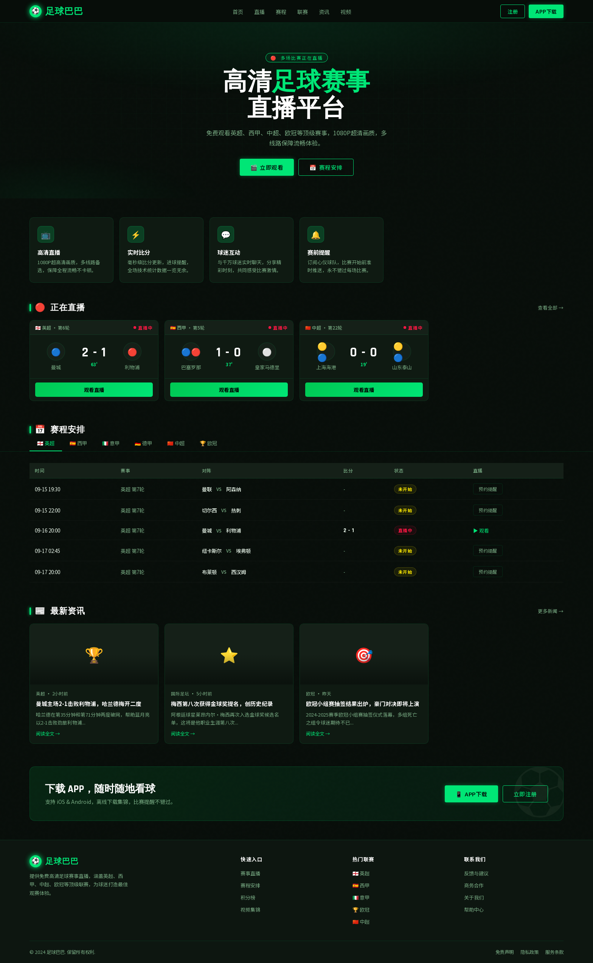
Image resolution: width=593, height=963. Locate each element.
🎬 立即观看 (267, 167)
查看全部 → (551, 307)
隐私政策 (529, 952)
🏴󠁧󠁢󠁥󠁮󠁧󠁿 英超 (360, 873)
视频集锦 (250, 909)
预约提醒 (488, 489)
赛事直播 (250, 873)
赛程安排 (250, 885)
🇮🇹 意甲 (360, 897)
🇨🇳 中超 (360, 921)
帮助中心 (474, 909)
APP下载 (546, 11)
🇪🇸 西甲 (360, 885)
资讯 (324, 11)
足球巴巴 (56, 11)
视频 (345, 11)
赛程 (281, 11)
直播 (259, 11)
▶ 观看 (481, 530)
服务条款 (554, 952)
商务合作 (474, 885)
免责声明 (504, 952)
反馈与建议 (476, 873)
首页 (238, 11)
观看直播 (94, 389)
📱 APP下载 (471, 794)
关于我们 (474, 897)
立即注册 (525, 794)
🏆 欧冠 (360, 909)
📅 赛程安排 (326, 167)
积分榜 (248, 897)
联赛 (302, 11)
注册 (513, 11)
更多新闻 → (551, 611)
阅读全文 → (48, 733)
